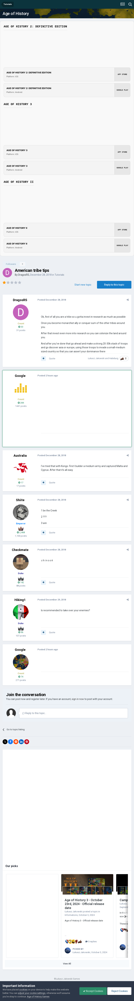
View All (67, 963)
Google (20, 376)
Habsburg (113, 358)
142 (21, 582)
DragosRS (23, 274)
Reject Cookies (119, 991)
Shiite (20, 500)
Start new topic (83, 284)
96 (20, 632)
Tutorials (59, 274)
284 (21, 402)
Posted (52, 299)
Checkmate (20, 550)
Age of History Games (38, 996)
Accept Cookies (93, 991)
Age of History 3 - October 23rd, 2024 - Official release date (84, 904)
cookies (23, 989)
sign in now (78, 699)
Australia (20, 455)
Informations (71, 915)
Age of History (16, 13)
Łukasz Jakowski (96, 358)
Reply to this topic (114, 284)
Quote (52, 358)
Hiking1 (20, 600)
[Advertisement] (82, 408)
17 (20, 482)
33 (20, 326)
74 (20, 676)
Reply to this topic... (34, 713)
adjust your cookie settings (31, 993)
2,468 (21, 532)
